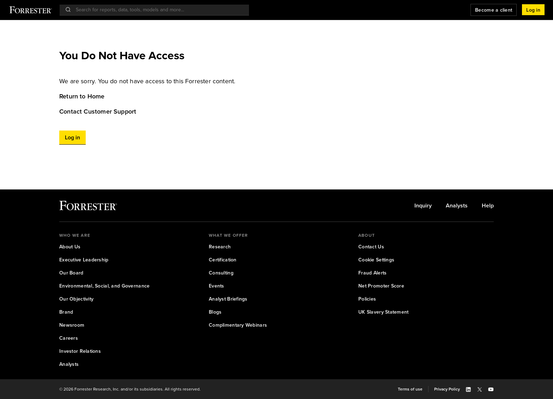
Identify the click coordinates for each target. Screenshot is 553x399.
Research (220, 246)
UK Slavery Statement (383, 312)
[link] (276, 96)
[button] (533, 10)
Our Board (71, 273)
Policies (367, 299)
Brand (66, 312)
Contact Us (371, 246)
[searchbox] (158, 9)
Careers (68, 338)
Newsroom (71, 325)
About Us (69, 246)
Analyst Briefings (228, 299)
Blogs (215, 312)
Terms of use (410, 389)
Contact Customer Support (97, 111)
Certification (223, 260)
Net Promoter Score (381, 286)
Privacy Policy (447, 389)
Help (488, 205)
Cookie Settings (376, 260)
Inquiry (423, 205)
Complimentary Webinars (238, 325)
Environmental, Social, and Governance (104, 286)
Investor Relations (80, 351)
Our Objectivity (76, 299)
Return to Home (82, 96)
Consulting (221, 273)
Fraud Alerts (372, 273)
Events (216, 286)
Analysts (457, 205)
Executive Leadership (84, 260)
